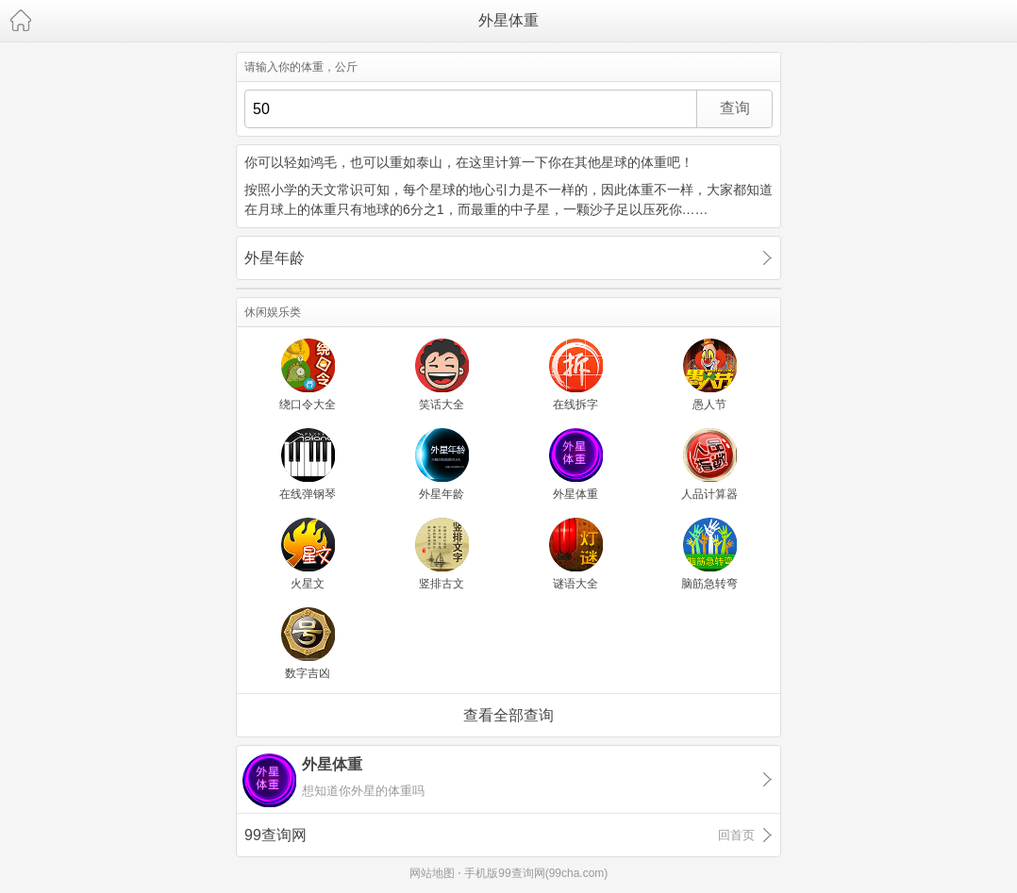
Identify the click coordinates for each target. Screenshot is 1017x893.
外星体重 (508, 20)
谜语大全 (575, 583)
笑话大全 (441, 404)
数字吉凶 (307, 673)
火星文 (308, 583)
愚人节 (709, 404)
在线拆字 (575, 404)
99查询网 (499, 835)
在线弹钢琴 (307, 494)
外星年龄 (274, 258)
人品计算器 (709, 494)
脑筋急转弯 (709, 583)
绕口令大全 (307, 404)
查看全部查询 (508, 715)
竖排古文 (441, 583)
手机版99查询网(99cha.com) (536, 873)
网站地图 (432, 873)
